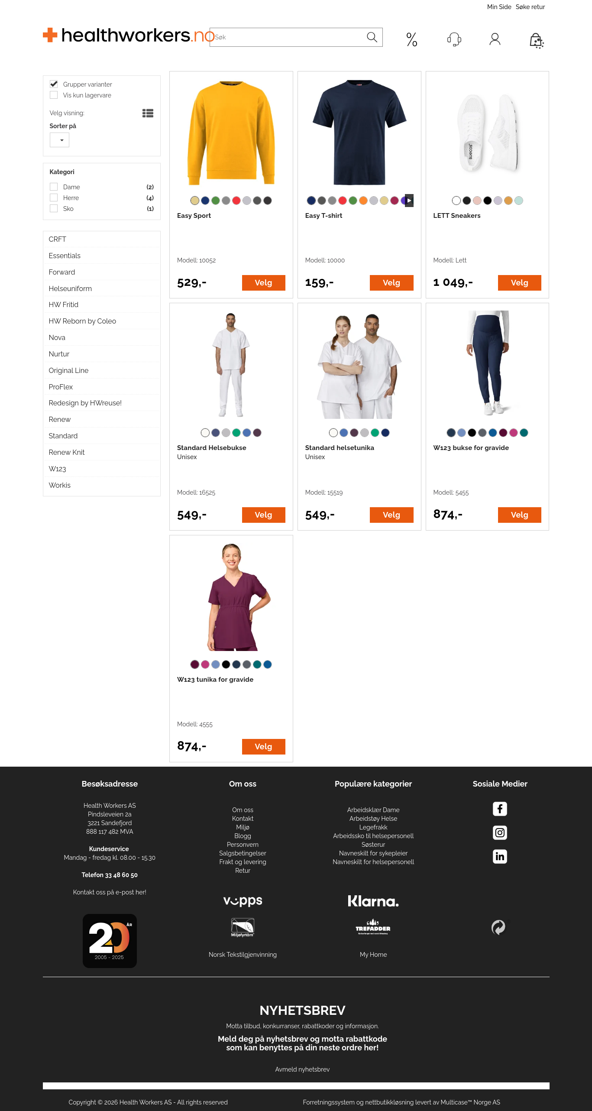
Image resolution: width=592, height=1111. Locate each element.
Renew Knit (67, 452)
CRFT (58, 239)
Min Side (499, 6)
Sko (68, 208)
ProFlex (61, 387)
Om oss (242, 810)
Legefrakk (373, 827)
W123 (57, 469)
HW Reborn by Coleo (82, 321)
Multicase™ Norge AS (471, 1102)
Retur (242, 870)
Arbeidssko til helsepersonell (373, 835)
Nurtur (59, 354)
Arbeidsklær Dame (373, 810)
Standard (63, 436)
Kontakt (242, 818)
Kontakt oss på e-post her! (109, 892)
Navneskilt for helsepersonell (373, 861)
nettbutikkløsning (389, 1102)
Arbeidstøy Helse (373, 818)
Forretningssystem (329, 1102)
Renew (60, 419)
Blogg (242, 835)
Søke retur (530, 6)
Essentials (65, 256)
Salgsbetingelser (242, 853)
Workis (60, 485)
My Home (373, 954)
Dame (71, 187)
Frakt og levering (242, 861)
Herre (70, 197)
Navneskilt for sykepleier (373, 853)
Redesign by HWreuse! (85, 403)
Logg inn (495, 41)
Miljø (242, 827)
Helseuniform (70, 289)
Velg (263, 282)
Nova (57, 338)
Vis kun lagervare (87, 95)
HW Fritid (64, 305)
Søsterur (373, 844)
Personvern (243, 844)
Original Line (69, 370)
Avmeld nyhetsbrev (302, 1069)
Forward (62, 272)
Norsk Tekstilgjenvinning (243, 954)
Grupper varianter (87, 84)
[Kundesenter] (454, 39)
